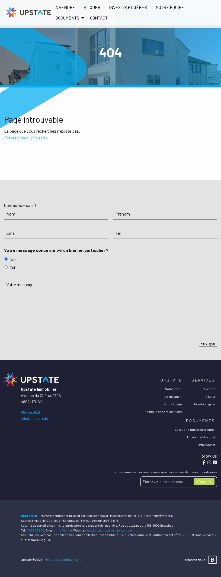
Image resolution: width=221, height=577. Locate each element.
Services (203, 380)
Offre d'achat (206, 444)
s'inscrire (204, 481)
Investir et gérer (128, 7)
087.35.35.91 (31, 412)
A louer (92, 7)
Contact (99, 17)
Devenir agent (173, 396)
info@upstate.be (35, 418)
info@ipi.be (64, 530)
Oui (12, 267)
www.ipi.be (93, 530)
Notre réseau (173, 389)
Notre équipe (170, 7)
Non (13, 259)
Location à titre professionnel (195, 429)
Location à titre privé (201, 437)
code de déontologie (117, 530)
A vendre (65, 7)
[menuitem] (65, 7)
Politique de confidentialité (163, 411)
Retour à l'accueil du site (26, 137)
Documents (200, 420)
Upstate (171, 380)
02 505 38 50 (35, 530)
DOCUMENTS (67, 17)
